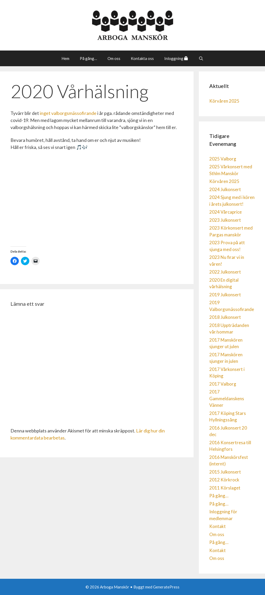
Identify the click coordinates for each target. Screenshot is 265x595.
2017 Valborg (222, 384)
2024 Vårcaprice (225, 212)
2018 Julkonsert (225, 317)
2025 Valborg (222, 159)
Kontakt (217, 526)
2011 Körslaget (224, 488)
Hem (65, 58)
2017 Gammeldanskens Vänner (226, 398)
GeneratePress (166, 587)
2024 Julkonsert (225, 189)
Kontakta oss (142, 58)
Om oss (114, 58)
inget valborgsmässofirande (68, 113)
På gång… (88, 58)
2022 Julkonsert (225, 272)
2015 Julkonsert (225, 472)
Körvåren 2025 (224, 101)
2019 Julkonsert (225, 294)
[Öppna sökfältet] (201, 58)
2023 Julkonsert (225, 220)
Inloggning (176, 58)
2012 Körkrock (224, 479)
